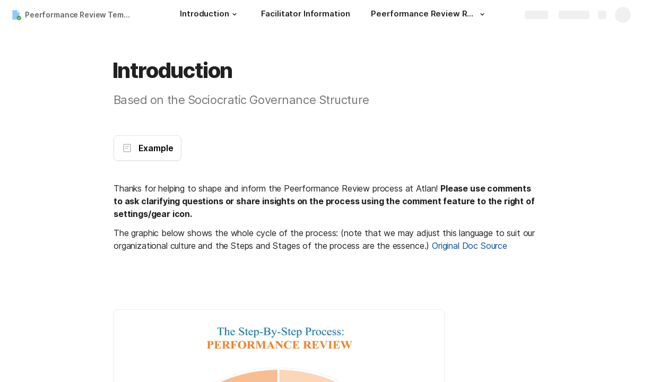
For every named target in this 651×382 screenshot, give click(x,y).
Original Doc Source (469, 245)
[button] (234, 14)
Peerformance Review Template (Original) (81, 14)
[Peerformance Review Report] (429, 15)
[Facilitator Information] (305, 15)
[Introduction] (209, 15)
